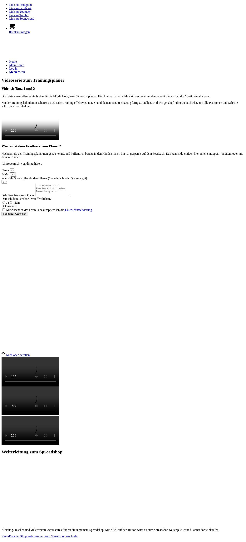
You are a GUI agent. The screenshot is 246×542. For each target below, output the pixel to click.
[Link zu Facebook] (20, 8)
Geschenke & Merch (14, 244)
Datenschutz (9, 208)
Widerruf (7, 305)
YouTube (7, 340)
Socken (6, 251)
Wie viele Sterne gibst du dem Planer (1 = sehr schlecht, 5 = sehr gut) (44, 178)
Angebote (7, 257)
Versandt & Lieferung (15, 312)
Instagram (8, 334)
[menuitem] (126, 61)
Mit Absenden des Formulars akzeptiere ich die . (49, 212)
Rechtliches (11, 265)
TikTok (6, 347)
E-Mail (6, 174)
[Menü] (17, 72)
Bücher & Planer (12, 231)
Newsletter (8, 318)
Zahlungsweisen (12, 299)
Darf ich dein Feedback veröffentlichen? (26, 201)
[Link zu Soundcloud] (21, 18)
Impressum (8, 273)
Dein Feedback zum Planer (19, 197)
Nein (17, 205)
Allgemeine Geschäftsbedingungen (23, 279)
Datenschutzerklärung (78, 212)
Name (6, 170)
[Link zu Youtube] (19, 11)
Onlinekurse (9, 238)
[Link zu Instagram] (20, 4)
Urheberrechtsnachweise (17, 292)
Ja (7, 205)
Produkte (9, 224)
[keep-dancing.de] (30, 55)
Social (7, 327)
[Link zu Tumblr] (18, 15)
